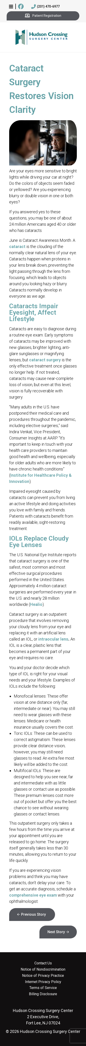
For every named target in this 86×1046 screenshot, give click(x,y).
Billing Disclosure (43, 994)
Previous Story (33, 914)
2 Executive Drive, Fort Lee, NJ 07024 (43, 1016)
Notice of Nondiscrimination (43, 969)
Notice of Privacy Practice (43, 976)
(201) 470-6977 (45, 6)
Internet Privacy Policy (43, 982)
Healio (36, 604)
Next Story (56, 932)
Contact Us (43, 963)
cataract (17, 246)
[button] (11, 6)
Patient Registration (43, 16)
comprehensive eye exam (33, 895)
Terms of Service (43, 988)
